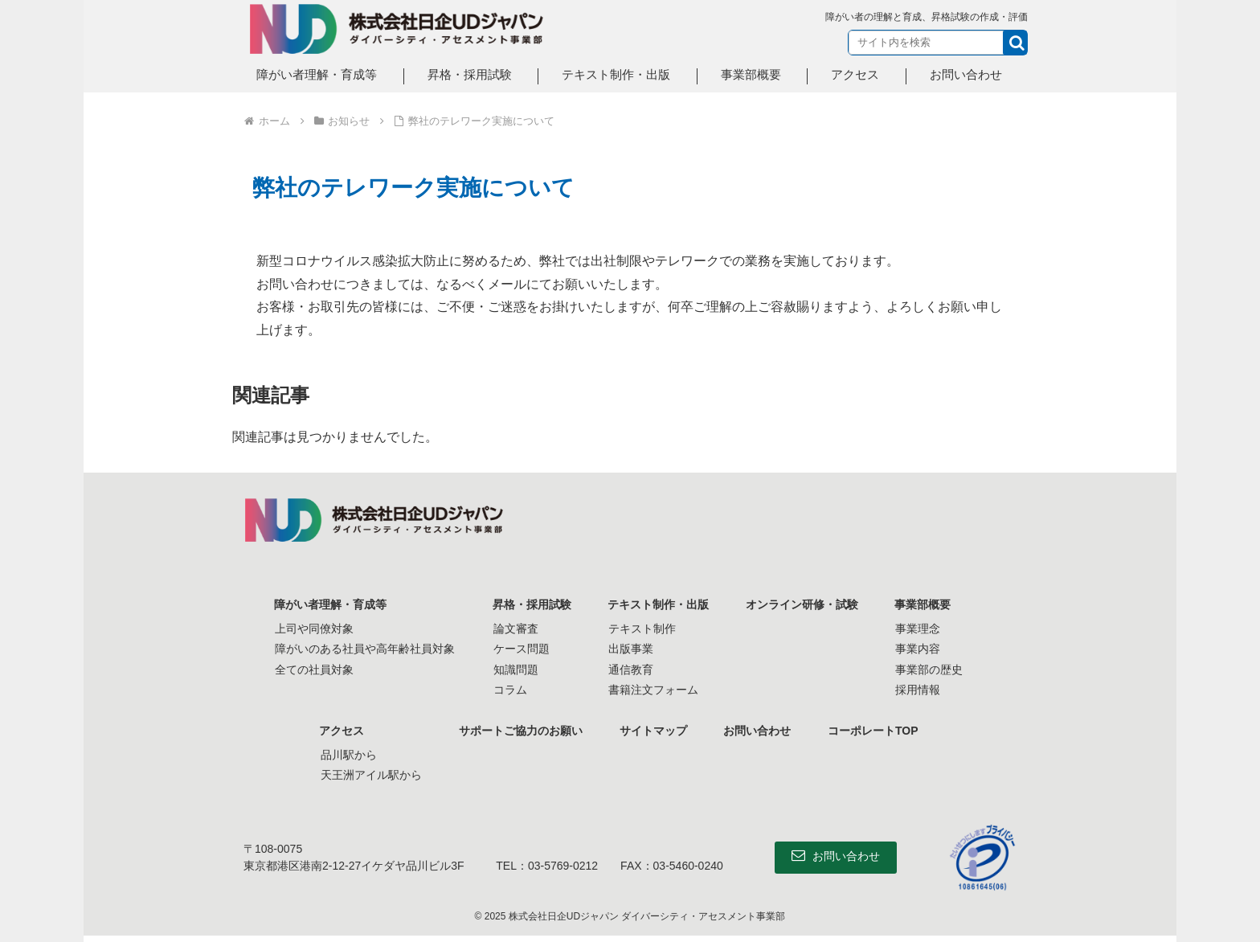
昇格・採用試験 (529, 604)
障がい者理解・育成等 (328, 604)
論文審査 (512, 628)
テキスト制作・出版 (658, 604)
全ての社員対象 (311, 669)
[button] (1015, 43)
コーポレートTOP (876, 730)
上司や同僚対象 (311, 628)
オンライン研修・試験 (803, 604)
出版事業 (630, 648)
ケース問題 (518, 648)
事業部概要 (926, 604)
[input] (938, 43)
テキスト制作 (641, 628)
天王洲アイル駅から (367, 774)
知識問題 (512, 669)
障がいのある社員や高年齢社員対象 (362, 648)
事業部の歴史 (932, 669)
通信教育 (630, 669)
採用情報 (920, 689)
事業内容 (920, 648)
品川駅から (345, 754)
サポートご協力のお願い (518, 730)
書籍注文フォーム (653, 689)
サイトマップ (652, 730)
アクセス (339, 730)
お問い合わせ (758, 730)
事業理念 (920, 628)
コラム (507, 689)
